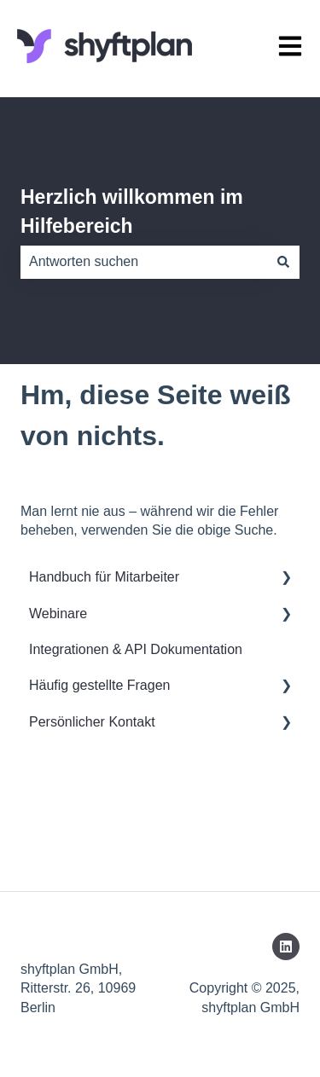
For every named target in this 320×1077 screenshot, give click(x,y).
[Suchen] (283, 262)
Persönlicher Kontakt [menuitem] (92, 722)
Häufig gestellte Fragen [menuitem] (99, 685)
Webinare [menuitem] (58, 613)
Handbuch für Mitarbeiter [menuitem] (104, 577)
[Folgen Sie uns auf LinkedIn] (286, 946)
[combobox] (143, 262)
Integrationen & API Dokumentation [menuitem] (135, 649)
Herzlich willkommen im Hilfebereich (131, 212)
